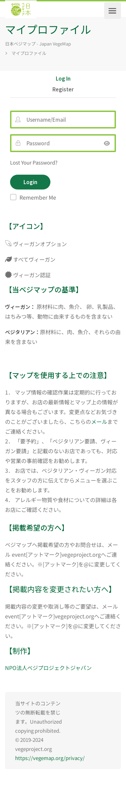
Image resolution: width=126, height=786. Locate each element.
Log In (63, 79)
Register (63, 90)
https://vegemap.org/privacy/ (50, 757)
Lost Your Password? (33, 162)
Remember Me (37, 197)
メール (99, 421)
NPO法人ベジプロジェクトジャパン (48, 668)
